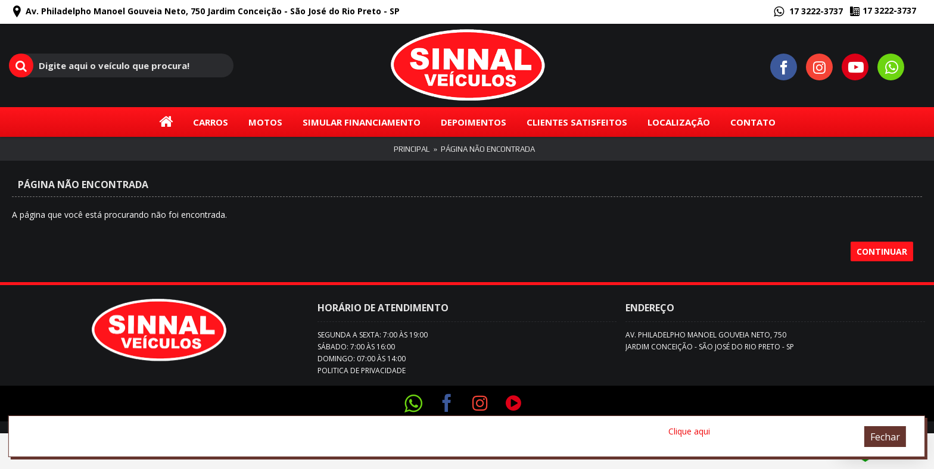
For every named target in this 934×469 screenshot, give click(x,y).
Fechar (885, 436)
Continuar (882, 251)
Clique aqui (689, 431)
